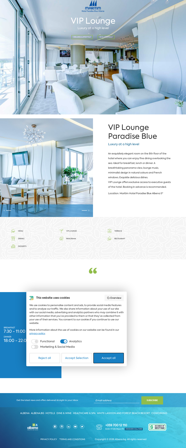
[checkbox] (48, 426)
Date (11, 46)
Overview (141, 389)
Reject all (54, 436)
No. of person (108, 46)
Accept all (132, 436)
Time (59, 46)
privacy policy (133, 417)
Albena (24, 411)
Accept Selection (93, 436)
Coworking (160, 411)
